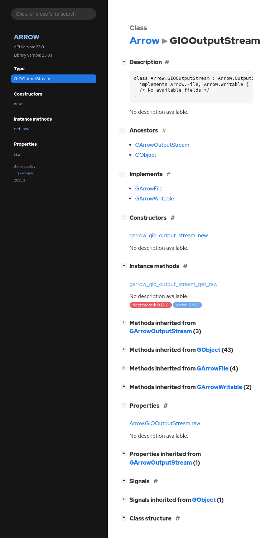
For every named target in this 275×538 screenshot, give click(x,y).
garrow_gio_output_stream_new (169, 235)
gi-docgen (25, 173)
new (18, 104)
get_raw (21, 129)
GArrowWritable (154, 198)
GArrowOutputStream (162, 145)
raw (17, 154)
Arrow (26, 37)
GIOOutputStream (32, 79)
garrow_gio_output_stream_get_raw (174, 284)
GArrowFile (149, 188)
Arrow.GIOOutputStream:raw (165, 423)
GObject (145, 155)
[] (125, 61)
